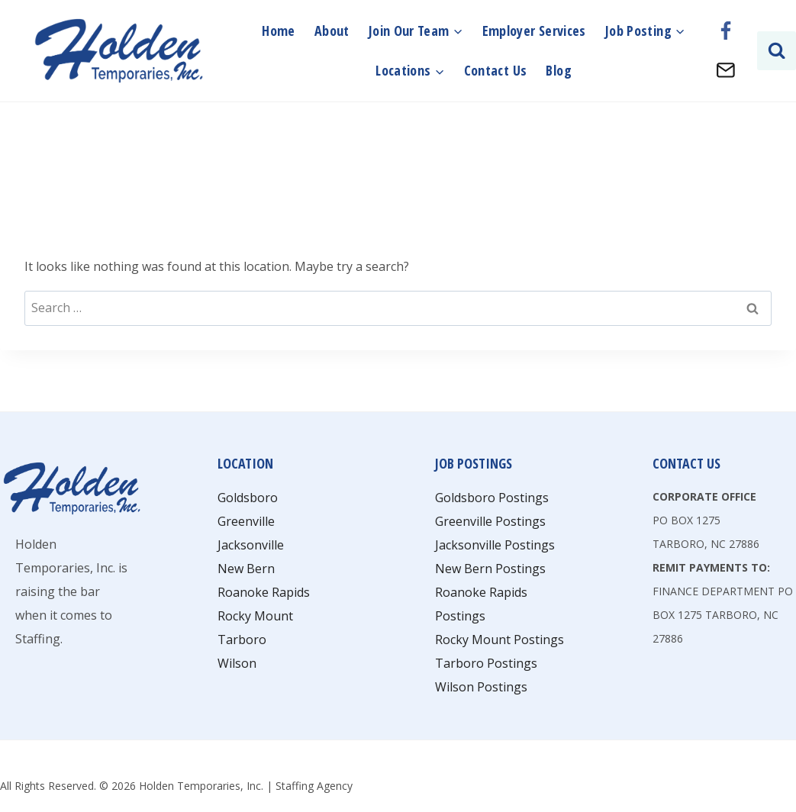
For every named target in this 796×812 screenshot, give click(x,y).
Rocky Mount (255, 615)
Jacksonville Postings (495, 544)
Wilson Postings (481, 686)
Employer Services (534, 30)
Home (278, 30)
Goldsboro (248, 497)
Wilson (237, 663)
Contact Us (495, 70)
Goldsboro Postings (492, 497)
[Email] (726, 70)
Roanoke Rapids (264, 592)
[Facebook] (726, 31)
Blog (558, 70)
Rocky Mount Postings (499, 639)
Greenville (246, 521)
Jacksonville (251, 544)
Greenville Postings (490, 521)
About (332, 30)
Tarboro (242, 639)
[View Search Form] (776, 50)
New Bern (246, 568)
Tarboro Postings (486, 663)
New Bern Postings (490, 568)
